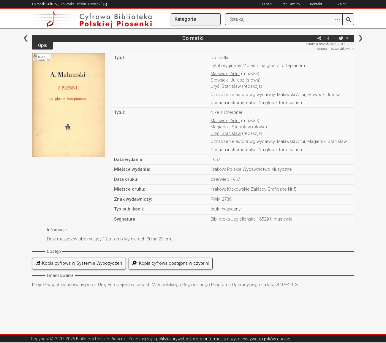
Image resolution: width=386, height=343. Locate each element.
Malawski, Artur (225, 73)
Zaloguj (343, 4)
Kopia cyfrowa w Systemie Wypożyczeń (79, 263)
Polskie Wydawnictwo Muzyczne (259, 169)
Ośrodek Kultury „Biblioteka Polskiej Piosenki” (69, 4)
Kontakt (316, 4)
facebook (328, 38)
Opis (42, 45)
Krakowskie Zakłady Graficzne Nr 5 (261, 189)
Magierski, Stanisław (231, 127)
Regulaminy (290, 4)
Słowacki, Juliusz (227, 80)
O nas (267, 4)
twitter (341, 38)
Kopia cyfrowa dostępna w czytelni (170, 263)
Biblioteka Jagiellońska (233, 219)
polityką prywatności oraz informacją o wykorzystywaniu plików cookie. (223, 338)
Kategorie (185, 19)
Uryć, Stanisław (226, 86)
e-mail (311, 38)
